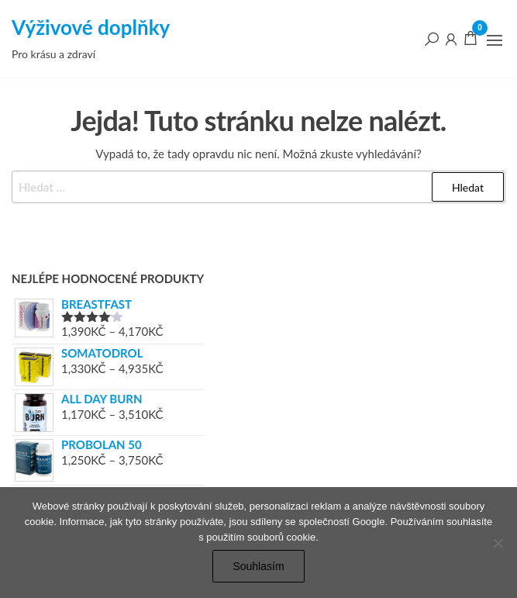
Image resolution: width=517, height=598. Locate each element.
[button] (494, 40)
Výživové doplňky (91, 27)
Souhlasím (258, 566)
